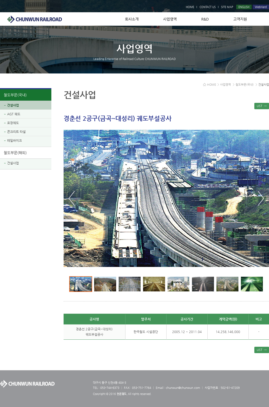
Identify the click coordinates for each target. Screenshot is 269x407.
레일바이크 (14, 140)
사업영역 (170, 19)
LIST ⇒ (262, 106)
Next (261, 198)
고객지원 (240, 19)
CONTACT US (208, 7)
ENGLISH (243, 7)
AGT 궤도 (13, 114)
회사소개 (132, 19)
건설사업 (13, 105)
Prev (71, 198)
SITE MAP (227, 7)
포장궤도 (13, 123)
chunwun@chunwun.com (183, 387)
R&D (205, 19)
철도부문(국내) (15, 95)
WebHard (261, 7)
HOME (190, 7)
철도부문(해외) (15, 153)
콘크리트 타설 (16, 131)
